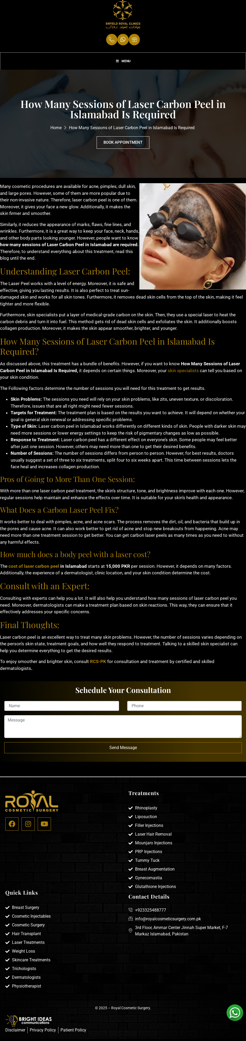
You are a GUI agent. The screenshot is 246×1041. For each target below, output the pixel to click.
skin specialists (183, 373)
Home (56, 130)
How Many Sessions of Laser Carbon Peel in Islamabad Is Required (132, 130)
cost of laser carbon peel (33, 569)
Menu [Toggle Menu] (123, 63)
